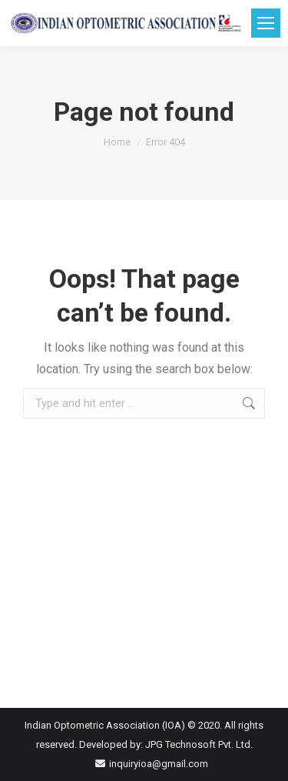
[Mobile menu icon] (265, 23)
